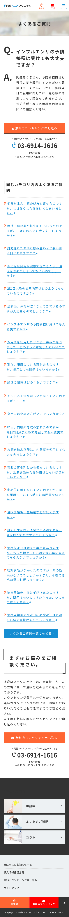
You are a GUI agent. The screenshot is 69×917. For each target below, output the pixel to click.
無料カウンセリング (44, 902)
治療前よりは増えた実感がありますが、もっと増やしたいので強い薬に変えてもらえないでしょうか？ (36, 552)
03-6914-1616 (34, 145)
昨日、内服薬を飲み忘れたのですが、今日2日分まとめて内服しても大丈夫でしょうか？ (35, 432)
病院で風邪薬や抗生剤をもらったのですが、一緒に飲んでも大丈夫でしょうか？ (34, 230)
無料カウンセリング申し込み (34, 128)
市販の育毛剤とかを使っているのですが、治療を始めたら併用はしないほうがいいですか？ (36, 472)
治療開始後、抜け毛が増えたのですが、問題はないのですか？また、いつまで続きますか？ (36, 597)
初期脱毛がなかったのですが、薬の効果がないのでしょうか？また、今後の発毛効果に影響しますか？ (36, 575)
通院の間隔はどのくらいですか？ (31, 382)
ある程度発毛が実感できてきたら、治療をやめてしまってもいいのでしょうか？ (34, 271)
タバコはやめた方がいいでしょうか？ (34, 413)
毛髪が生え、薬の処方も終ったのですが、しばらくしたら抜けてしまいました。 (34, 208)
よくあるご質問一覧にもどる (31, 633)
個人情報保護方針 (14, 872)
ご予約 (52, 7)
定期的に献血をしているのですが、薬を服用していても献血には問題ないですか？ (36, 494)
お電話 (41, 7)
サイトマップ (11, 888)
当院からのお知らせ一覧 (18, 864)
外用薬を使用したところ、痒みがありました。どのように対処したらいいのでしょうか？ (36, 347)
